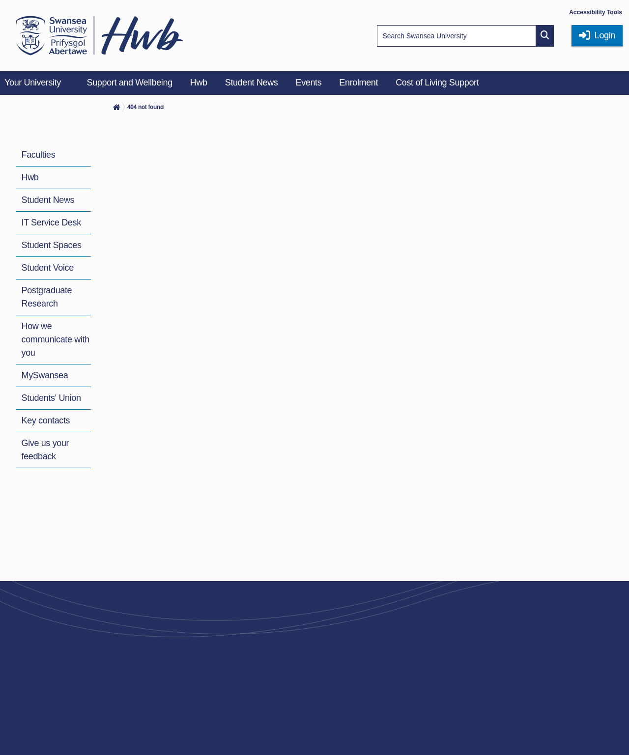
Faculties (39, 155)
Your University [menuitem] (32, 82)
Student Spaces (52, 245)
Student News (48, 200)
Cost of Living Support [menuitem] (437, 82)
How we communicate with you (55, 339)
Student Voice (48, 268)
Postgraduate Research (47, 296)
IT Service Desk (51, 222)
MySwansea (45, 375)
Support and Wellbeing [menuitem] (129, 82)
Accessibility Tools (595, 12)
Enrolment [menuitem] (358, 82)
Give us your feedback (45, 449)
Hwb (30, 177)
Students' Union (51, 398)
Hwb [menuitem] (198, 82)
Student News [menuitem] (251, 82)
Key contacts (46, 420)
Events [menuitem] (308, 82)
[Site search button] (545, 36)
